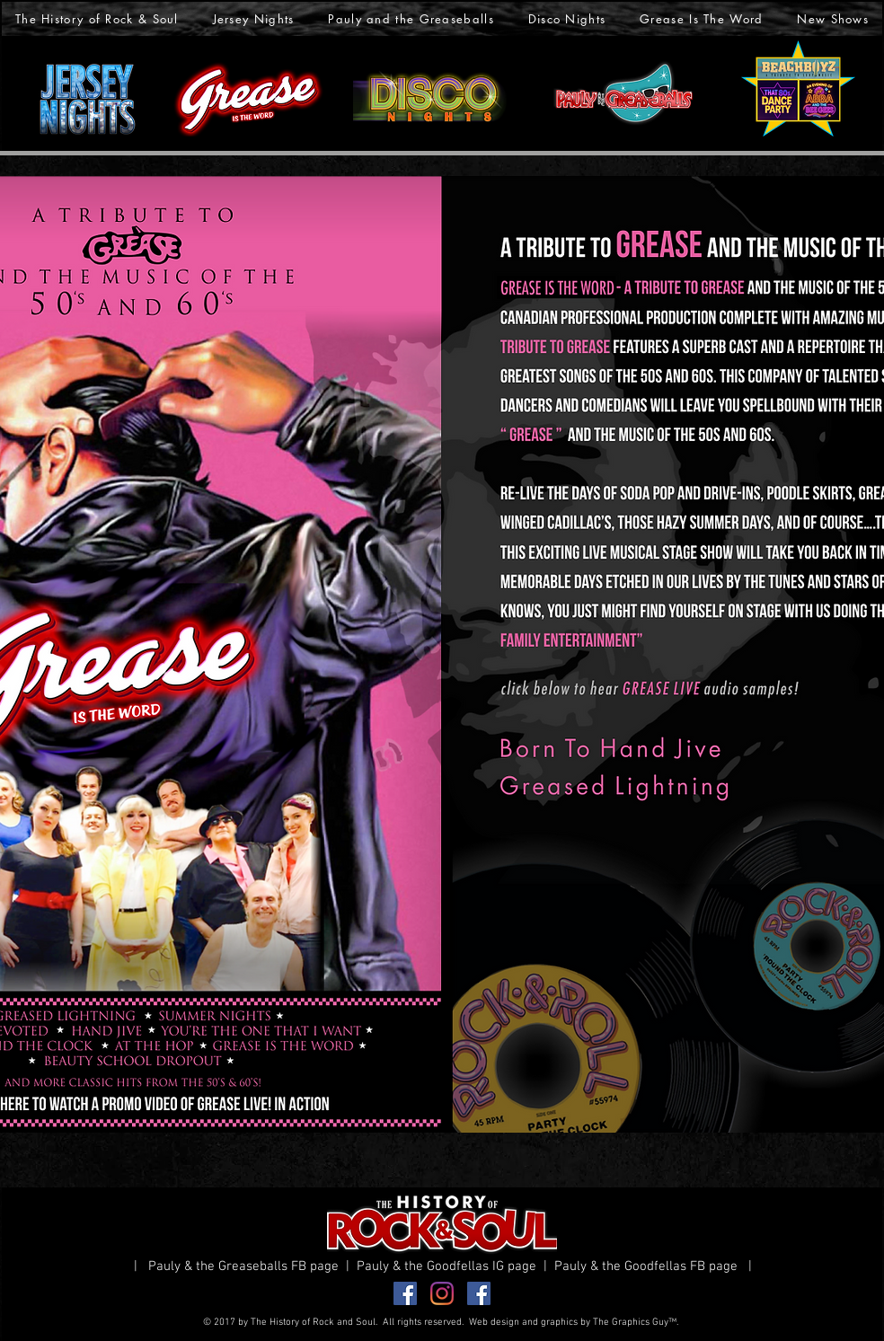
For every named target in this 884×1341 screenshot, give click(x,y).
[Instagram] (442, 1293)
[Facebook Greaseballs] (405, 1293)
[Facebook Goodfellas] (479, 1293)
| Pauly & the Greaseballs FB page (240, 1266)
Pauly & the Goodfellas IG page (450, 1266)
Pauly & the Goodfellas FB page (649, 1266)
